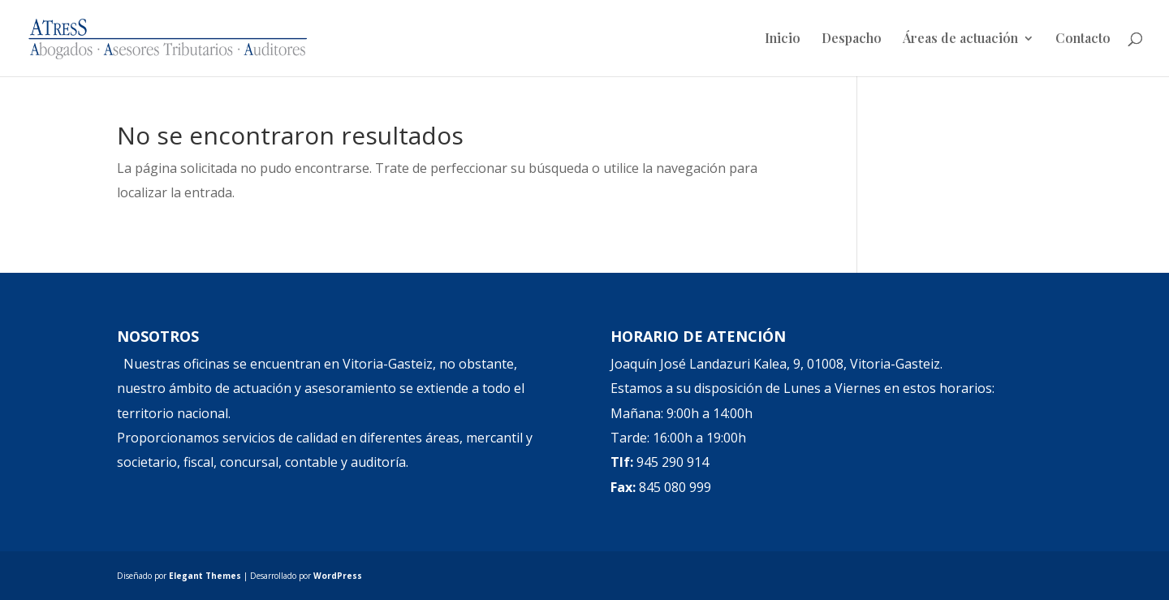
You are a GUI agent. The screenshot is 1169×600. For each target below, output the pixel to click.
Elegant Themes (205, 575)
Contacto (1083, 39)
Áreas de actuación (960, 39)
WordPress (337, 575)
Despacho (852, 39)
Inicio (782, 39)
